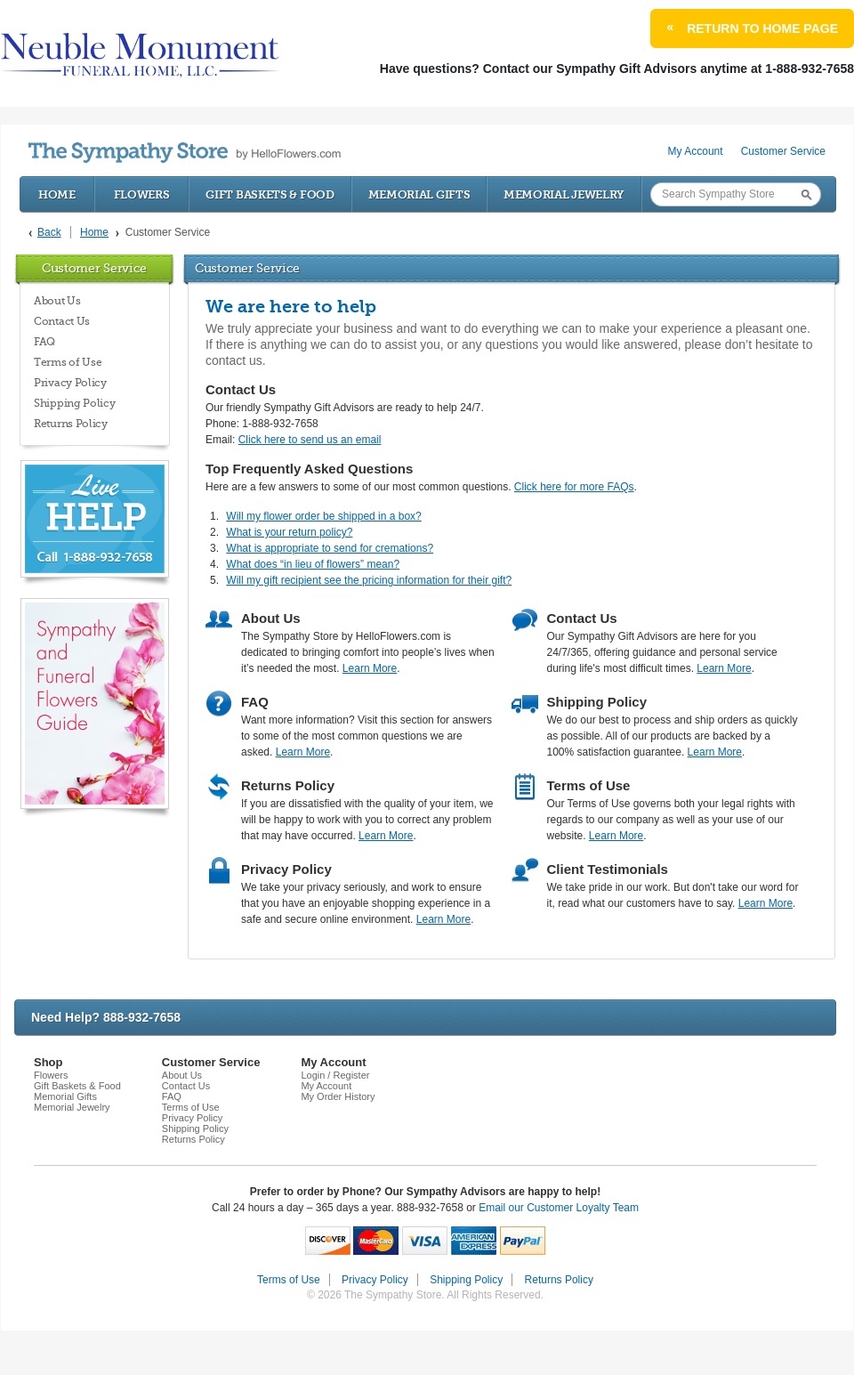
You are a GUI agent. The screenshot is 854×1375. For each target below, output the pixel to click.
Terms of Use (67, 362)
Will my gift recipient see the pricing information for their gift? (369, 580)
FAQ (44, 342)
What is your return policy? (289, 532)
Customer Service (783, 151)
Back (49, 232)
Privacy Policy (70, 382)
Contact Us (62, 321)
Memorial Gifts (419, 194)
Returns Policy (71, 423)
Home (57, 194)
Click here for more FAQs (574, 487)
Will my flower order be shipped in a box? (323, 516)
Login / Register (335, 1075)
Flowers (142, 194)
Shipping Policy (75, 403)
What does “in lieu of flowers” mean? (312, 564)
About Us (57, 301)
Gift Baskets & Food (269, 194)
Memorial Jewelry (564, 194)
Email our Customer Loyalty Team (559, 1207)
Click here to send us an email (310, 439)
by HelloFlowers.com (184, 152)
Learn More (369, 668)
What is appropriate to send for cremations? (329, 548)
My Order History (338, 1096)
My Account (695, 151)
